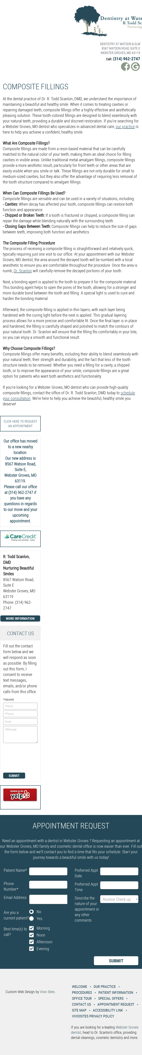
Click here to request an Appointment (20, 423)
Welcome (79, 986)
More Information (20, 618)
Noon (41, 935)
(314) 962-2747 (126, 59)
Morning (43, 928)
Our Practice (105, 986)
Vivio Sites (47, 991)
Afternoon (45, 941)
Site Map (79, 1010)
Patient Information (115, 992)
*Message (20, 734)
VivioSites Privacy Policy (93, 1016)
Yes (39, 918)
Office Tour (82, 998)
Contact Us (81, 1004)
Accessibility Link (108, 1010)
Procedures (82, 992)
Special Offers (111, 998)
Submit (14, 775)
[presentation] (18, 757)
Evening (43, 948)
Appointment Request (115, 1004)
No (39, 911)
